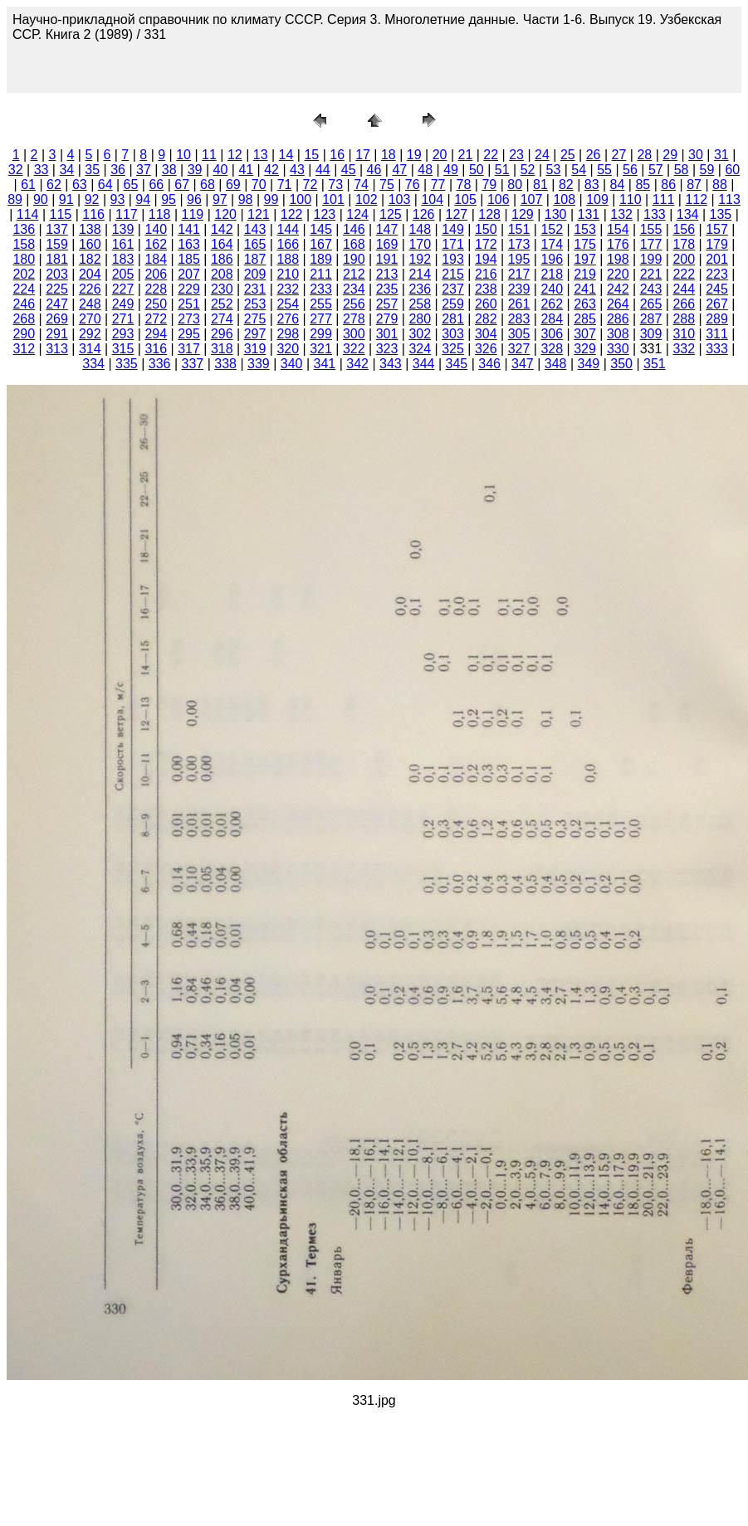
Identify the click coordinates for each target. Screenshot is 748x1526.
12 (234, 155)
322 (354, 349)
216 (486, 274)
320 (287, 349)
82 (566, 184)
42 (271, 170)
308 (618, 334)
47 (399, 170)
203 (57, 274)
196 (551, 259)
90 (40, 199)
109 (597, 199)
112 (696, 199)
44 (322, 170)
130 (556, 214)
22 (490, 155)
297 (255, 334)
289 (717, 319)
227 (123, 289)
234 (354, 289)
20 (440, 155)
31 (721, 155)
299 (321, 334)
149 (453, 229)
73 (335, 184)
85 (642, 184)
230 (222, 289)
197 (585, 259)
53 (553, 170)
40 (220, 170)
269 (57, 319)
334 (93, 364)
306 (551, 334)
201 (717, 259)
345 (457, 364)
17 (362, 155)
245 (717, 289)
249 (123, 304)
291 (57, 334)
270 (90, 319)
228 (155, 289)
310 (683, 334)
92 (92, 199)
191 (387, 259)
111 (664, 199)
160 (90, 244)
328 (551, 349)
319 (255, 349)
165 (255, 244)
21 (465, 155)
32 (15, 170)
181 (57, 259)
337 (193, 364)
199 (651, 259)
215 (453, 274)
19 (414, 155)
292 (90, 334)
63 (79, 184)
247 (57, 304)
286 (618, 319)
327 (519, 349)
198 (618, 259)
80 (514, 184)
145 (321, 229)
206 (155, 274)
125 (390, 214)
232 (287, 289)
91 (66, 199)
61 (28, 184)
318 (222, 349)
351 (654, 364)
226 (90, 289)
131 (589, 214)
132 (621, 214)
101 (333, 199)
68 (207, 184)
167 (321, 244)
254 (287, 304)
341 (325, 364)
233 (321, 289)
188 (287, 259)
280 (419, 319)
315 (123, 349)
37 (143, 170)
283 (519, 319)
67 (181, 184)
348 (556, 364)
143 (255, 229)
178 (683, 244)
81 (540, 184)
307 (585, 334)
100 (300, 199)
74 (361, 184)
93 (117, 199)
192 (419, 259)
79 (489, 184)
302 (419, 334)
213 (387, 274)
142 (222, 229)
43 (297, 170)
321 (321, 349)
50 (476, 170)
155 (651, 229)
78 (464, 184)
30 (695, 155)
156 (683, 229)
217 (519, 274)
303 (453, 334)
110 (630, 199)
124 (357, 214)
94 (142, 199)
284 (551, 319)
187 (255, 259)
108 (564, 199)
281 (453, 319)
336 (160, 364)
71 (284, 184)
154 (618, 229)
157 (717, 229)
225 (57, 289)
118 (160, 214)
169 (387, 244)
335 (126, 364)
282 (486, 319)
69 (233, 184)
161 (123, 244)
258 (419, 304)
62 (53, 184)
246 (23, 304)
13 (260, 155)
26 (593, 155)
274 (222, 319)
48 (425, 170)
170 (419, 244)
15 (311, 155)
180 (23, 259)
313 (57, 349)
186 (222, 259)
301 (387, 334)
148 (419, 229)
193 (453, 259)
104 (432, 199)
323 (387, 349)
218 (551, 274)
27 (619, 155)
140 (155, 229)
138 (90, 229)
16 (337, 155)
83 (591, 184)
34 (66, 170)
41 (245, 170)
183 (123, 259)
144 (287, 229)
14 (286, 155)
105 (465, 199)
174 (551, 244)
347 (522, 364)
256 (354, 304)
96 (194, 199)
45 (348, 170)
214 (419, 274)
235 (387, 289)
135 (721, 214)
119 (193, 214)
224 (23, 289)
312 (23, 349)
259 (453, 304)
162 (155, 244)
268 (23, 319)
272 (155, 319)
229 (189, 289)
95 (168, 199)
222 (683, 274)
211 (321, 274)
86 (668, 184)
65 (131, 184)
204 (90, 274)
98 (245, 199)
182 (90, 259)
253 (255, 304)
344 (424, 364)
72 (309, 184)
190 (354, 259)
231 (255, 289)
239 (519, 289)
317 (189, 349)
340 (292, 364)
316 (155, 349)
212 (354, 274)
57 (655, 170)
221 (651, 274)
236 (419, 289)
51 (502, 170)
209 (255, 274)
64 (105, 184)
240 (551, 289)
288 (683, 319)
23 (516, 155)
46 (374, 170)
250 (155, 304)
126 (424, 214)
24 (542, 155)
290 (23, 334)
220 (618, 274)
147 (387, 229)
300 (354, 334)
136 (23, 229)
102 (366, 199)
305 (519, 334)
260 (486, 304)
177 (651, 244)
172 (486, 244)
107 (532, 199)
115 (61, 214)
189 (321, 259)
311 (717, 334)
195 (519, 259)
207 (189, 274)
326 (486, 349)
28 (644, 155)
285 (585, 319)
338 (225, 364)
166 (287, 244)
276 (287, 319)
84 (617, 184)
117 (126, 214)
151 (519, 229)
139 (123, 229)
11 (209, 155)
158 (23, 244)
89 (14, 199)
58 (681, 170)
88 (719, 184)
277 (321, 319)
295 (189, 334)
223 (717, 274)
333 (717, 349)
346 (489, 364)
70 (259, 184)
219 (585, 274)
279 (387, 319)
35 (92, 170)
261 (519, 304)
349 (589, 364)
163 (189, 244)
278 (354, 319)
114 (28, 214)
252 (222, 304)
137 (57, 229)
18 (388, 155)
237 (453, 289)
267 (717, 304)
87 (694, 184)
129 (522, 214)
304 (486, 334)
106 (498, 199)
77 (438, 184)
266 (683, 304)
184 (155, 259)
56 (630, 170)
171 (453, 244)
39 (195, 170)
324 (419, 349)
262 (551, 304)
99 (271, 199)
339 (258, 364)
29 (669, 155)
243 (651, 289)
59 (707, 170)
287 (651, 319)
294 (155, 334)
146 (354, 229)
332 (683, 349)
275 (255, 319)
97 (220, 199)
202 (23, 274)
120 (225, 214)
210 (287, 274)
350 (621, 364)
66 (156, 184)
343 (390, 364)
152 (551, 229)
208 (222, 274)
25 (567, 155)
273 (189, 319)
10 (183, 155)
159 (57, 244)
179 (717, 244)
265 (651, 304)
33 (41, 170)
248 (90, 304)
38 (169, 170)
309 (651, 334)
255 (321, 304)
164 (222, 244)
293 (123, 334)
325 (453, 349)
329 (585, 349)
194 (486, 259)
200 (683, 259)
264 (618, 304)
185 (189, 259)
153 (585, 229)
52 (528, 170)
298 (287, 334)
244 (683, 289)
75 (386, 184)
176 (618, 244)
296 (222, 334)
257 (387, 304)
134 (688, 214)
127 (457, 214)
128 (489, 214)
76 (412, 184)
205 (123, 274)
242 (618, 289)
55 (604, 170)
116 (93, 214)
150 (486, 229)
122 (292, 214)
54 (578, 170)
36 (117, 170)
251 (189, 304)
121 (258, 214)
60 (732, 170)
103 (400, 199)
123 (325, 214)
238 (486, 289)
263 (585, 304)
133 (654, 214)
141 (189, 229)
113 (729, 199)
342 (357, 364)
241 (585, 289)
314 (90, 349)
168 (354, 244)
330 (618, 349)
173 (519, 244)
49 (450, 170)
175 (585, 244)
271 (123, 319)
